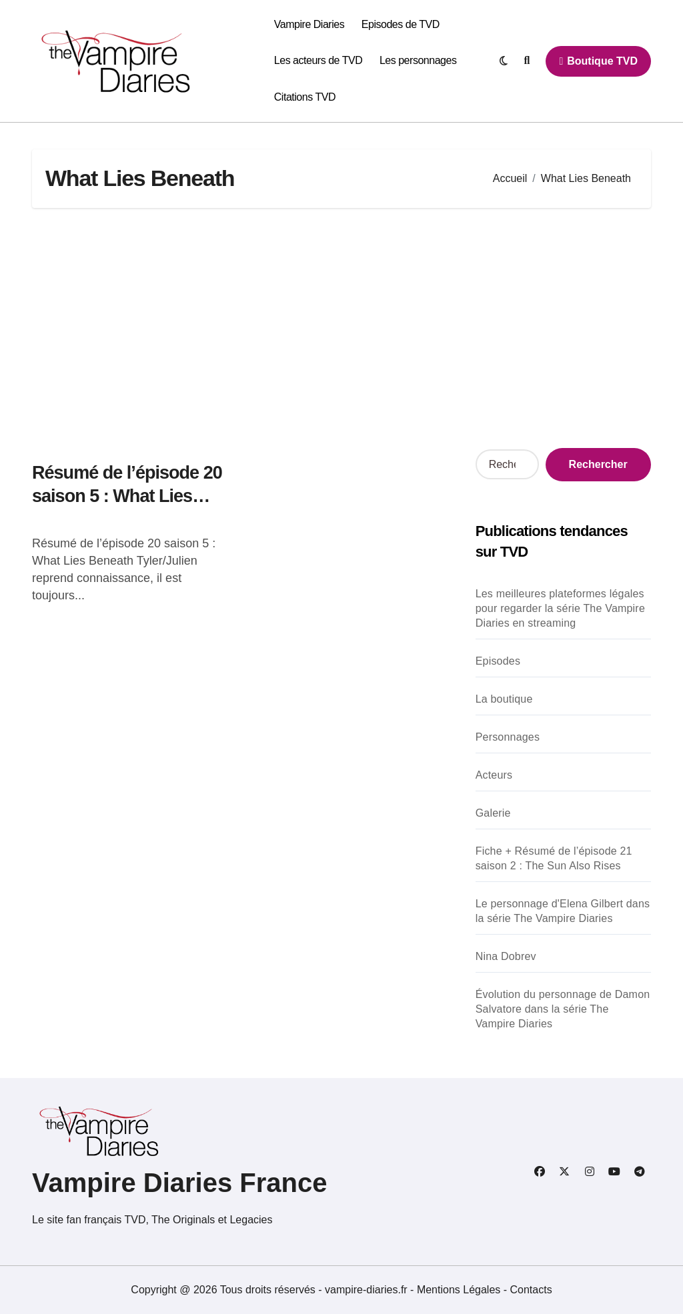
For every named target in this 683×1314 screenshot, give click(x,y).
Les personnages (418, 60)
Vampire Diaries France (179, 1182)
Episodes (498, 661)
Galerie (493, 813)
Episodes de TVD (401, 24)
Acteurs (494, 775)
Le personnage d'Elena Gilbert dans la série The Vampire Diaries (563, 911)
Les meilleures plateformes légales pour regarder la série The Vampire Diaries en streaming (560, 608)
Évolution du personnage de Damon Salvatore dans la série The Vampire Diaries (563, 1009)
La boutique (504, 699)
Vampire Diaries (309, 24)
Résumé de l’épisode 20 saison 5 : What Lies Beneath (127, 496)
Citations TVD (304, 97)
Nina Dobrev (506, 956)
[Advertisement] (343, 328)
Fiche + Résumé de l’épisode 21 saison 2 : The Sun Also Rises (554, 858)
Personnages (508, 737)
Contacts (531, 1289)
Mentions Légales (460, 1289)
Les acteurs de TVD (318, 60)
